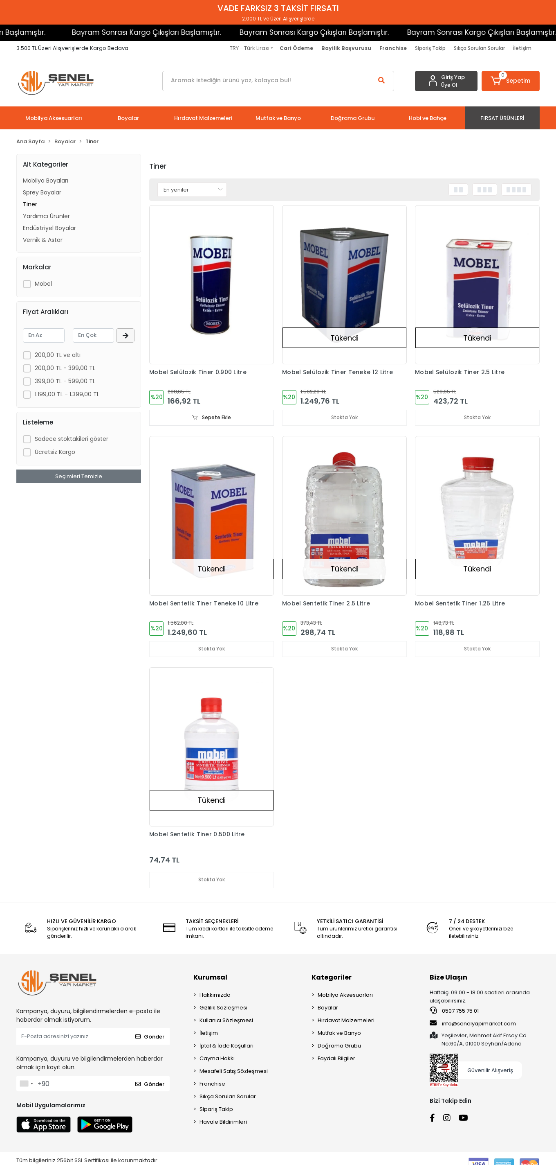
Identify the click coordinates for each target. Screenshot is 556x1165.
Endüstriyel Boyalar (49, 228)
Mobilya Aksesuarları (345, 996)
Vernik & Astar (43, 240)
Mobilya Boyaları (45, 180)
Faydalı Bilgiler (336, 1059)
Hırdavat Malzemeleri (346, 1021)
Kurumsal (210, 978)
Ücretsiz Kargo (55, 452)
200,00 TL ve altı (58, 355)
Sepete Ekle (211, 417)
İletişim (522, 48)
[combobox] (26, 1084)
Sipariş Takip (430, 48)
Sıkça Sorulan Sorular (479, 48)
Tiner (30, 204)
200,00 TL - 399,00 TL (65, 368)
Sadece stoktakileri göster (71, 439)
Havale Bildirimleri (223, 1123)
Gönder (149, 1037)
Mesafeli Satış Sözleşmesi (234, 1072)
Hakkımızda (215, 996)
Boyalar (328, 1008)
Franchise (212, 1084)
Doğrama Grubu (339, 1046)
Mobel (43, 284)
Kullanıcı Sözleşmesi (226, 1021)
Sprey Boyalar (42, 192)
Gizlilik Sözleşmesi (223, 1008)
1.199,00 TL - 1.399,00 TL (67, 394)
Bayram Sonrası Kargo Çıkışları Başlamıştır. (128, 32)
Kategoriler (332, 978)
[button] (511, 81)
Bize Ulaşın (448, 978)
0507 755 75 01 (454, 1011)
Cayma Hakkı (217, 1059)
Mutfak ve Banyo (339, 1034)
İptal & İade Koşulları (226, 1046)
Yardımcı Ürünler (46, 216)
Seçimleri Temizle (78, 476)
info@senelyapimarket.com (473, 1024)
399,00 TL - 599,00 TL (65, 381)
